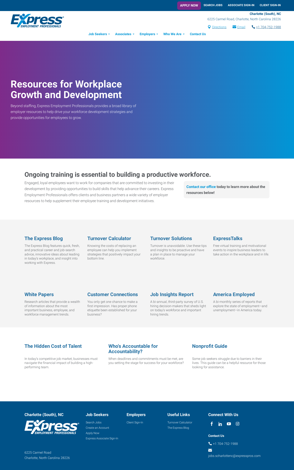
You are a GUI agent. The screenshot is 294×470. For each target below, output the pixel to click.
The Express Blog (178, 428)
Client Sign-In (270, 5)
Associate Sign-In (241, 5)
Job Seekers (97, 34)
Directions (219, 27)
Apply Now (189, 5)
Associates (123, 34)
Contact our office (201, 187)
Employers (147, 34)
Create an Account (97, 428)
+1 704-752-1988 (268, 27)
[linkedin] (220, 424)
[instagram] (237, 424)
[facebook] (211, 424)
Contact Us (198, 34)
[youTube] (229, 424)
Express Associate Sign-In (102, 438)
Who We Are (172, 34)
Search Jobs (213, 5)
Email (241, 27)
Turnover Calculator (179, 422)
